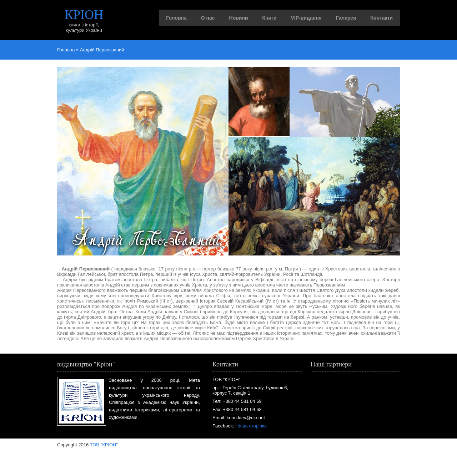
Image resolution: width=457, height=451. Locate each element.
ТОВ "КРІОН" (104, 444)
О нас (208, 18)
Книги (269, 18)
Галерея (346, 18)
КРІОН (84, 14)
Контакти (381, 18)
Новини (238, 18)
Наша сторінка (251, 426)
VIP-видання (306, 18)
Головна (176, 18)
